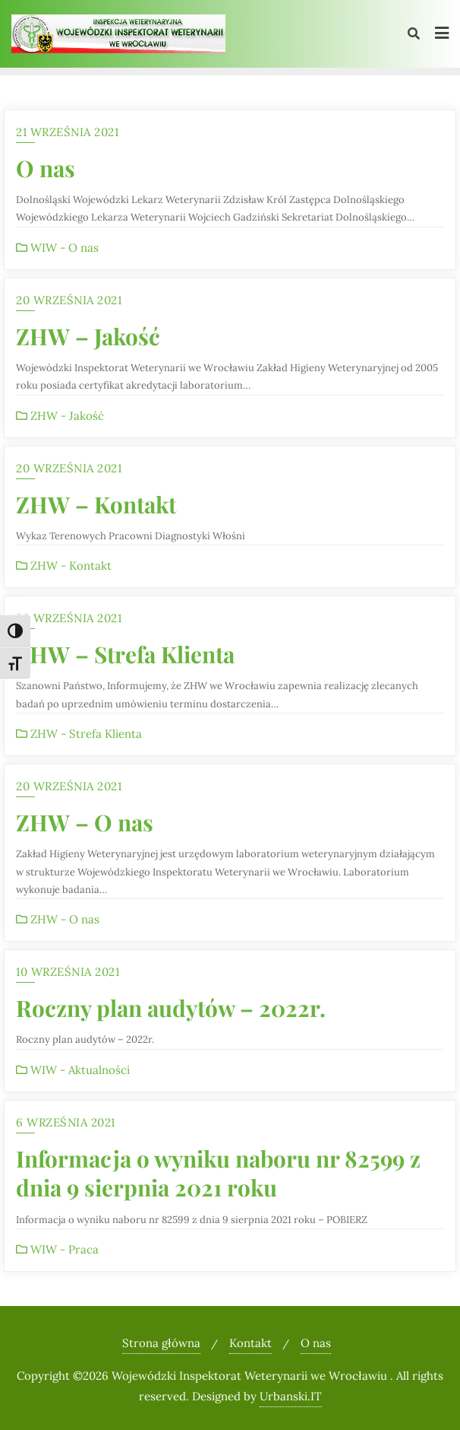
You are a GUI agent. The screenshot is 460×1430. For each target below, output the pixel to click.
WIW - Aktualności (73, 1070)
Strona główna (161, 1343)
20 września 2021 (68, 300)
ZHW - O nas (57, 919)
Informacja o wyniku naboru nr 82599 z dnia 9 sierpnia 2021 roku (218, 1173)
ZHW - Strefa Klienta (79, 733)
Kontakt (250, 1343)
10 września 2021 (67, 971)
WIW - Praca (57, 1249)
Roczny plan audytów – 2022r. (171, 1007)
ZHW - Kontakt (64, 565)
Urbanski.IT (291, 1396)
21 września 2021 (67, 132)
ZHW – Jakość (88, 336)
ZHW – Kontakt (96, 504)
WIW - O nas (57, 247)
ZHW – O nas (84, 822)
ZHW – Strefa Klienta (125, 654)
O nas (45, 168)
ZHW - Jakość (60, 415)
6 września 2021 (65, 1122)
